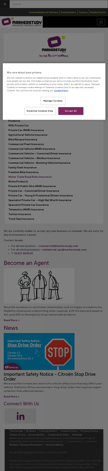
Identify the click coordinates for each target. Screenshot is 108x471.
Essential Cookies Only (40, 111)
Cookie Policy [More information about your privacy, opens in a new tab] (61, 90)
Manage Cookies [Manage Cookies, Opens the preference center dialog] (53, 101)
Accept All (71, 111)
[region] (54, 91)
